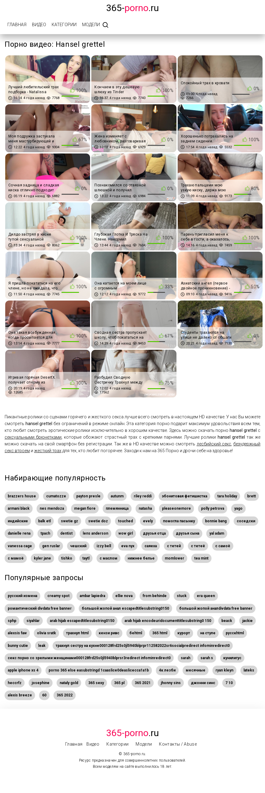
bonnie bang (216, 521)
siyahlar (33, 621)
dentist (66, 533)
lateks (248, 670)
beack (226, 621)
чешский (78, 546)
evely (148, 521)
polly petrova (212, 508)
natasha (145, 508)
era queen (206, 596)
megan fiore (85, 508)
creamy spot (58, 596)
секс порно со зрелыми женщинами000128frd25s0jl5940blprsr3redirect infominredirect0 (89, 658)
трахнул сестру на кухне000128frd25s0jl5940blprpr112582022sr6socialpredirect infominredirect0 (143, 646)
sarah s (206, 658)
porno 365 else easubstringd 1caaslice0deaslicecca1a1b (99, 670)
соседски (246, 521)
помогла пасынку (179, 521)
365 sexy (96, 683)
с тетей (174, 546)
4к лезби (167, 670)
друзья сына (187, 533)
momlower (174, 558)
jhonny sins (171, 683)
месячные (195, 670)
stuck (182, 596)
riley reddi (143, 496)
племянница (117, 508)
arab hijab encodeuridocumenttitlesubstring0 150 (168, 621)
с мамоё (16, 558)
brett (251, 496)
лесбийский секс (214, 443)
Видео (39, 24)
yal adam (216, 533)
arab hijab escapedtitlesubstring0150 (82, 621)
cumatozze (56, 496)
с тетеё (198, 546)
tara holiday (227, 496)
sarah (185, 658)
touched (125, 521)
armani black (19, 508)
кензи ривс (109, 633)
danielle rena (19, 533)
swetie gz (69, 521)
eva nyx (127, 546)
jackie (247, 621)
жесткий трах (47, 450)
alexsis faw (17, 633)
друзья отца (154, 533)
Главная (16, 24)
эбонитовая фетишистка (184, 496)
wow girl (125, 533)
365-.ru (132, 7)
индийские (18, 521)
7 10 (229, 683)
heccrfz (15, 683)
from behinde (155, 596)
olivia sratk (46, 633)
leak (41, 646)
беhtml (135, 633)
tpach (45, 533)
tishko (66, 558)
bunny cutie (18, 646)
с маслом (108, 558)
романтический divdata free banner (40, 608)
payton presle (88, 496)
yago (238, 508)
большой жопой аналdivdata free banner (215, 608)
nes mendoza (52, 508)
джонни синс (203, 683)
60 (44, 695)
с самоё (222, 546)
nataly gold (69, 683)
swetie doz (98, 521)
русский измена (22, 596)
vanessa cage (20, 546)
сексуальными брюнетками (33, 437)
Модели (91, 24)
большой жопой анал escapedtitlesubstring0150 (125, 608)
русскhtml (235, 633)
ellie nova (123, 596)
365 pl (119, 683)
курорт (183, 633)
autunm (117, 496)
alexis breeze (20, 695)
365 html (159, 633)
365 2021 (143, 683)
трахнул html (77, 633)
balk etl (44, 521)
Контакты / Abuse (178, 744)
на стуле (208, 633)
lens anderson (95, 533)
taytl (85, 558)
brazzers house (22, 496)
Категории (64, 24)
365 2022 (65, 695)
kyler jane (42, 558)
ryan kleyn (224, 670)
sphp (12, 621)
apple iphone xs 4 (23, 670)
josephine (40, 683)
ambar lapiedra (92, 596)
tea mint (201, 558)
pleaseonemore (176, 508)
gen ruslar (51, 546)
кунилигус (232, 658)
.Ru (132, 732)
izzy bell (104, 546)
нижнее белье (141, 558)
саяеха (150, 546)
